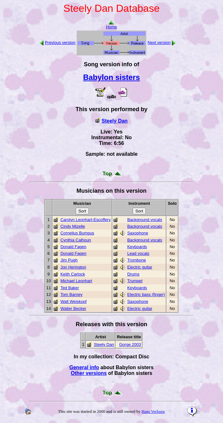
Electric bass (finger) (146, 294)
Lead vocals (138, 253)
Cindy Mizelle (72, 226)
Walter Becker (73, 308)
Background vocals (144, 219)
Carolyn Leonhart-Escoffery (85, 219)
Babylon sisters (111, 77)
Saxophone (137, 233)
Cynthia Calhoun (75, 240)
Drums (133, 274)
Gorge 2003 (130, 344)
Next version (159, 42)
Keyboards (137, 246)
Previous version (60, 42)
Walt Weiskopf (73, 301)
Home (111, 25)
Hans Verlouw (153, 411)
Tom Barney (71, 294)
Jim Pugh (69, 260)
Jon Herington (73, 267)
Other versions (89, 373)
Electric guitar (139, 267)
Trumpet (135, 280)
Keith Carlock (72, 274)
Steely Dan (114, 121)
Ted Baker (69, 287)
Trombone (136, 260)
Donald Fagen (73, 246)
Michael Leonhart (76, 280)
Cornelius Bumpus (77, 233)
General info (84, 367)
